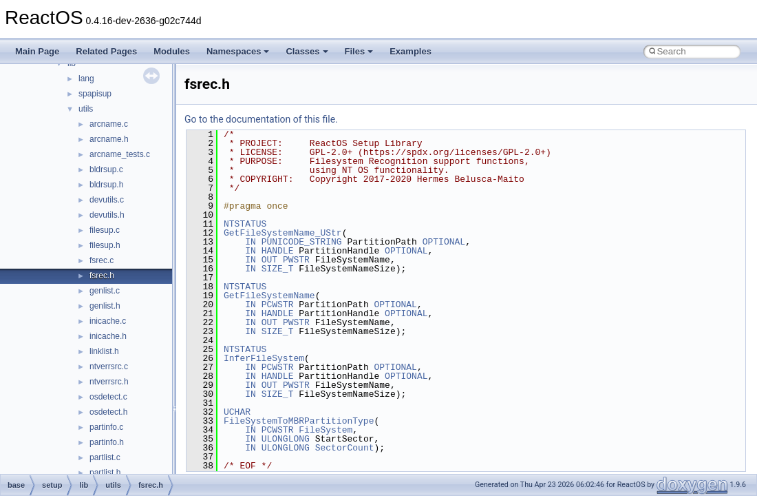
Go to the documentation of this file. (261, 119)
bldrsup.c (106, 169)
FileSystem (325, 430)
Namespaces (238, 51)
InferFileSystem (264, 358)
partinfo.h (106, 442)
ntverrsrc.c (108, 366)
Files (359, 51)
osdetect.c (108, 397)
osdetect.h (108, 412)
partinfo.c (106, 427)
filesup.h (104, 245)
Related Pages (106, 51)
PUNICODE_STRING (302, 242)
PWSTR (296, 260)
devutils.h (107, 215)
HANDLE (278, 251)
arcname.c (108, 124)
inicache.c (107, 321)
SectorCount (344, 448)
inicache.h (108, 336)
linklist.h (104, 351)
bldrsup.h (106, 184)
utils (85, 109)
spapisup (94, 94)
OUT (269, 260)
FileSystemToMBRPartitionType (299, 421)
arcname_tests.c (119, 154)
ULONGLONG (286, 439)
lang (86, 78)
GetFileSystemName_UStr (283, 233)
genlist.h (104, 306)
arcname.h (109, 139)
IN (250, 242)
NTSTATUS (245, 224)
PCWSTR (278, 304)
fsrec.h (101, 275)
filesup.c (104, 230)
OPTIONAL (444, 242)
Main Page (37, 51)
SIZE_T (278, 268)
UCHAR (237, 412)
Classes (307, 51)
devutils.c (106, 200)
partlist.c (104, 457)
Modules (171, 51)
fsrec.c (101, 260)
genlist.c (104, 291)
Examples (410, 51)
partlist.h (104, 472)
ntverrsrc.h (109, 381)
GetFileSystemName (269, 295)
